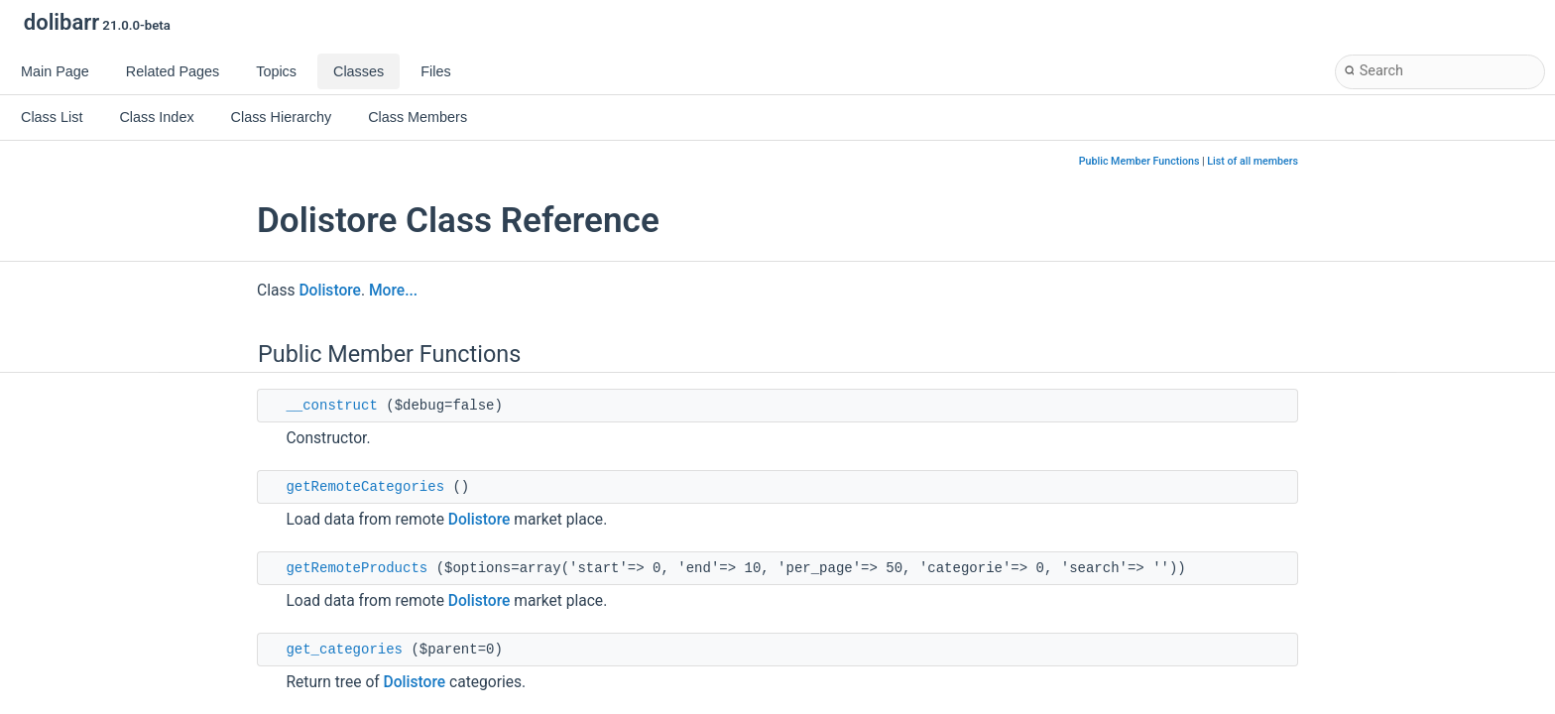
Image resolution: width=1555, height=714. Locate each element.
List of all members (1252, 161)
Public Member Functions (1139, 161)
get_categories (344, 649)
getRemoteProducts (356, 568)
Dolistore (330, 290)
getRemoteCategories (365, 487)
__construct (331, 406)
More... (393, 290)
